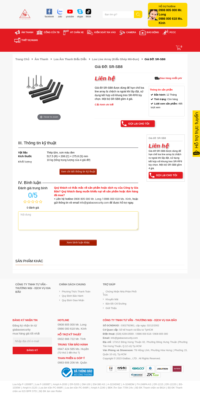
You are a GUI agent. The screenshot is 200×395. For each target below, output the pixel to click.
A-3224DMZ (113, 384)
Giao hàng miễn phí (170, 78)
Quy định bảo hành (73, 295)
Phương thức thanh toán (76, 291)
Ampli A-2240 (98, 387)
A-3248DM (128, 384)
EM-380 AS (99, 384)
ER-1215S (171, 384)
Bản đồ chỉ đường (116, 303)
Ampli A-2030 (60, 384)
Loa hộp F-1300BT (23, 384)
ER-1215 (158, 384)
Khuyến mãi (112, 299)
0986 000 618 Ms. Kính (117, 198)
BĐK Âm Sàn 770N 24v (120, 387)
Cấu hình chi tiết (104, 104)
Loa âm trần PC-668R (51, 387)
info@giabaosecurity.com (94, 202)
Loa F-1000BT (43, 384)
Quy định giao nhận (73, 300)
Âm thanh (41, 59)
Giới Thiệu (111, 308)
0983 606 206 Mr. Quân (72, 362)
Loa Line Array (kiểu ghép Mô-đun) (115, 59)
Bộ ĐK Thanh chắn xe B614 (150, 387)
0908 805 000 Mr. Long (87, 198)
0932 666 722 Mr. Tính (72, 338)
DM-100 (86, 384)
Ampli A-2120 (30, 387)
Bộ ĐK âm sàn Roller (50, 391)
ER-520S (75, 384)
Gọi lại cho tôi (138, 123)
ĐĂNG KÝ (32, 350)
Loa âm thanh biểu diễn (70, 59)
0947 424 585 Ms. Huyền (73, 348)
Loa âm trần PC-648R (77, 387)
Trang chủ (22, 59)
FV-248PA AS (144, 384)
